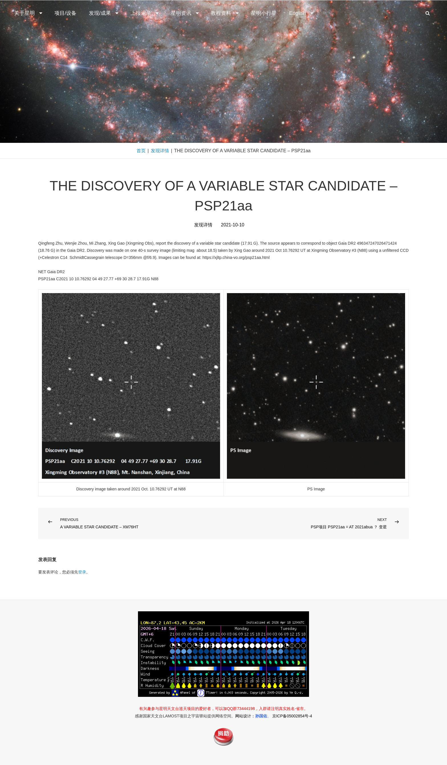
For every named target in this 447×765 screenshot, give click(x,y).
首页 (141, 150)
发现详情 (160, 150)
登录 (82, 572)
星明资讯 (185, 13)
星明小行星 (264, 13)
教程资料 (225, 13)
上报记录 (145, 13)
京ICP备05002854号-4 (292, 716)
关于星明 (28, 13)
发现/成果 (104, 13)
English (301, 13)
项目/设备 (65, 13)
